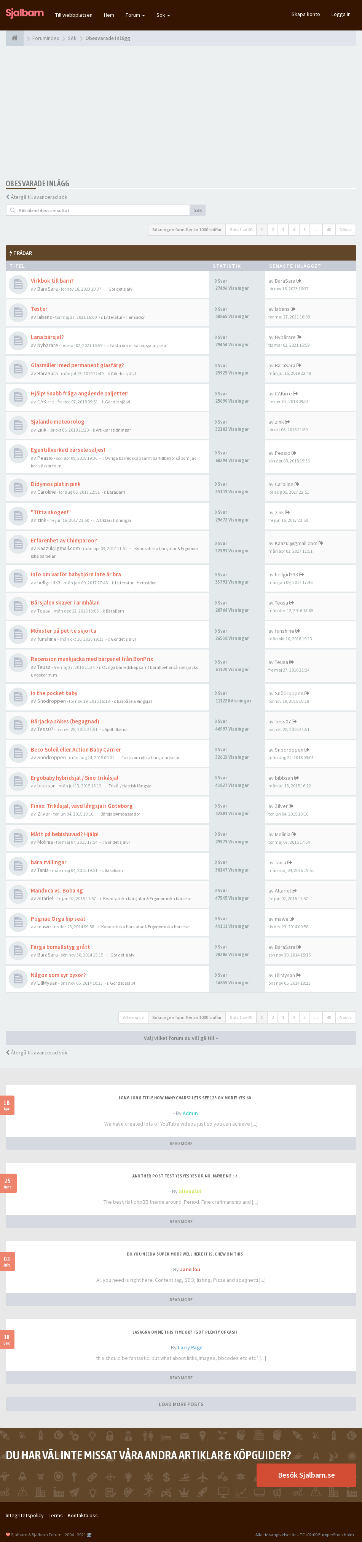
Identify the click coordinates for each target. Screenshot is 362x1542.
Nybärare (47, 345)
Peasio (45, 457)
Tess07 (45, 729)
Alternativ (133, 1017)
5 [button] (304, 229)
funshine (47, 638)
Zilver (43, 813)
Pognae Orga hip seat (58, 918)
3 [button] (283, 229)
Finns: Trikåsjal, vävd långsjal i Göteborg (82, 805)
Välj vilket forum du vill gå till (181, 1038)
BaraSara (47, 288)
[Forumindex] (15, 38)
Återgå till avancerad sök (39, 197)
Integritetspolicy (25, 1515)
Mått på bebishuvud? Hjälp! (65, 834)
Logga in (341, 14)
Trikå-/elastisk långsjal (130, 786)
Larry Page (190, 1347)
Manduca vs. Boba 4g (57, 890)
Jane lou (190, 1269)
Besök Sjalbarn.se (306, 1475)
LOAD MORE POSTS (181, 1404)
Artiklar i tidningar (113, 430)
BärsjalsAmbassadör (120, 814)
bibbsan (46, 785)
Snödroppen (51, 700)
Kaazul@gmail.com (58, 548)
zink (41, 429)
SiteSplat (190, 1191)
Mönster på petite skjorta (63, 630)
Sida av (241, 229)
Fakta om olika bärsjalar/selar (139, 345)
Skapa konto (306, 14)
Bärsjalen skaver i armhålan (65, 602)
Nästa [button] (346, 229)
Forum (135, 14)
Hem (109, 14)
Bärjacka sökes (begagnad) (65, 721)
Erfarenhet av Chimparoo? (64, 540)
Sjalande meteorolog (58, 421)
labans (44, 317)
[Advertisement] (181, 112)
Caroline (46, 491)
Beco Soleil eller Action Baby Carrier (76, 749)
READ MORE (181, 1143)
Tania (43, 870)
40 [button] (329, 229)
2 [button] (272, 229)
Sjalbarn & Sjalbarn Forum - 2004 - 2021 (48, 1534)
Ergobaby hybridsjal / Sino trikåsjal (74, 777)
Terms (56, 1515)
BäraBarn (116, 492)
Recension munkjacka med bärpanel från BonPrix (92, 658)
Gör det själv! (121, 289)
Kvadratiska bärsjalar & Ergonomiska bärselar (147, 898)
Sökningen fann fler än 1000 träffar (187, 229)
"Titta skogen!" (51, 512)
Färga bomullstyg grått (60, 946)
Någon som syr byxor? (58, 975)
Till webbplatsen (73, 14)
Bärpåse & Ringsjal (134, 701)
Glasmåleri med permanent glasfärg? (77, 365)
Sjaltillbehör (116, 729)
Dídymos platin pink (56, 484)
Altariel (45, 898)
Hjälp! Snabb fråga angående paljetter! (80, 393)
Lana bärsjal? (47, 337)
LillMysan (47, 982)
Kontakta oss (83, 1515)
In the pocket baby (54, 693)
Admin (190, 1113)
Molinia (45, 841)
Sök (163, 14)
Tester (39, 308)
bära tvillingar (49, 862)
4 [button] (294, 229)
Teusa (44, 610)
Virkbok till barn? (52, 280)
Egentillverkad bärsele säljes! (68, 449)
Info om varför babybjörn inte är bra (76, 574)
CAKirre (45, 401)
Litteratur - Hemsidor (124, 317)
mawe (44, 926)
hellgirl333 (49, 582)
